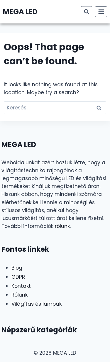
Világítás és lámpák (36, 303)
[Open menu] (101, 11)
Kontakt (21, 286)
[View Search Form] (86, 11)
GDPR (18, 276)
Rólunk (19, 294)
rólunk (62, 226)
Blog (16, 267)
